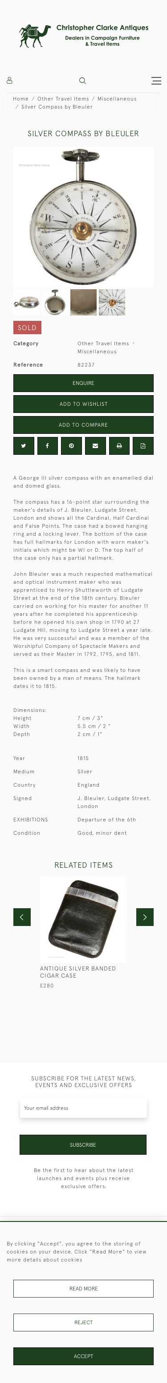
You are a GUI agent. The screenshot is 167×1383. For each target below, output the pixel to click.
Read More (83, 1289)
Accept (83, 1356)
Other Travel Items (63, 99)
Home (21, 99)
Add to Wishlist (84, 404)
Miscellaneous (117, 99)
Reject (83, 1322)
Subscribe (83, 1145)
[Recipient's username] (83, 1108)
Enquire (83, 383)
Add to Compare (83, 425)
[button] (82, 81)
